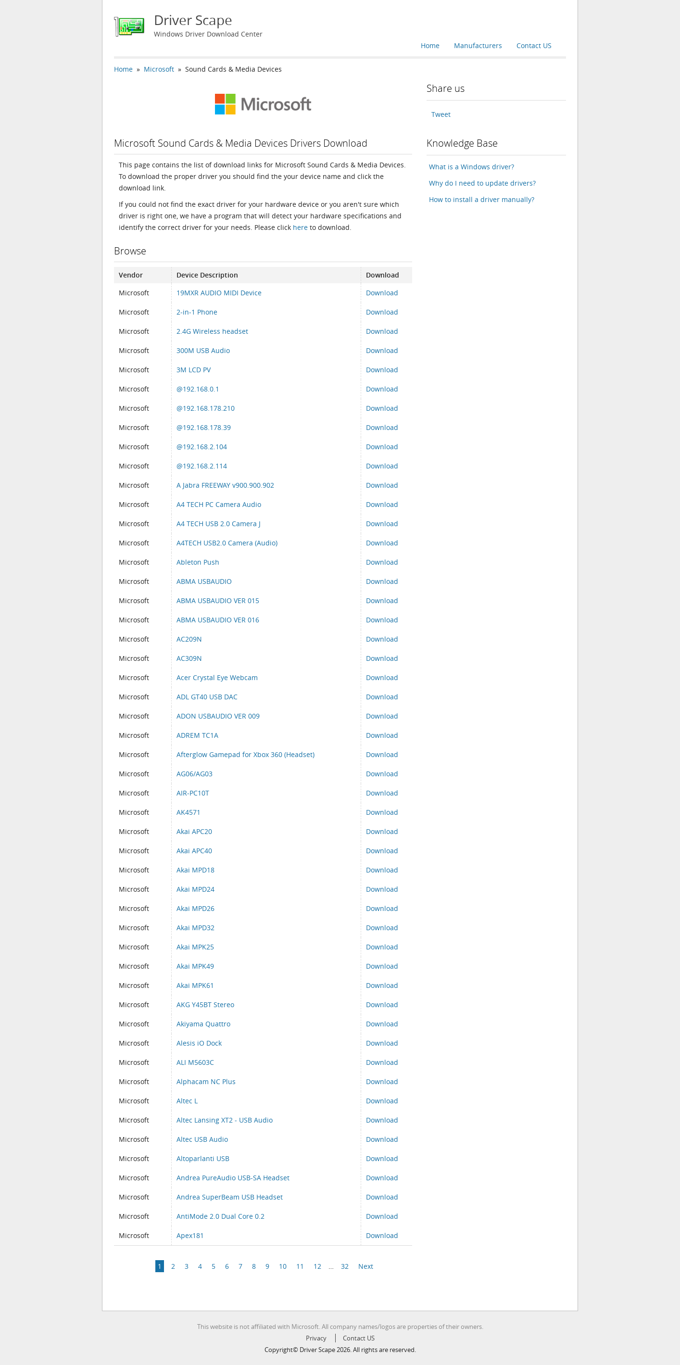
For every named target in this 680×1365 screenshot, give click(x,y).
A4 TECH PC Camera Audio (218, 504)
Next (365, 1266)
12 (317, 1266)
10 (283, 1266)
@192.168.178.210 (205, 408)
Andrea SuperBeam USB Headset (229, 1196)
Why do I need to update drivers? (482, 183)
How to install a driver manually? (481, 199)
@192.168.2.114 (201, 465)
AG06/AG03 (194, 773)
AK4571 (188, 812)
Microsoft (159, 69)
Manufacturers (478, 45)
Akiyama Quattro (203, 1023)
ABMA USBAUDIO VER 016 (217, 619)
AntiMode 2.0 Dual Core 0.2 (220, 1216)
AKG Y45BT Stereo (205, 1004)
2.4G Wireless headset (212, 331)
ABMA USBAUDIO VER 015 (217, 600)
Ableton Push (197, 562)
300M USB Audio (203, 350)
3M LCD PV (193, 369)
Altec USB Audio (202, 1139)
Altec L (187, 1100)
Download (382, 292)
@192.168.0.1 (197, 388)
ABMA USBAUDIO (204, 581)
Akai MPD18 (195, 869)
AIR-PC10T (192, 792)
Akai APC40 (194, 850)
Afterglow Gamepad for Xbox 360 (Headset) (245, 754)
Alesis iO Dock (199, 1043)
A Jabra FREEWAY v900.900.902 (225, 485)
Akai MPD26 (195, 908)
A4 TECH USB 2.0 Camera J (218, 523)
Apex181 (190, 1235)
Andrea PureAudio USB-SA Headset (233, 1177)
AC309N (189, 658)
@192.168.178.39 (203, 427)
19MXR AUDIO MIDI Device (219, 292)
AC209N (189, 639)
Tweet (441, 114)
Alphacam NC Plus (206, 1081)
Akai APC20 (194, 831)
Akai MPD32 (195, 927)
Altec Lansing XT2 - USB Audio (224, 1120)
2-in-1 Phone (196, 311)
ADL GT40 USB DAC (207, 696)
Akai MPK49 (195, 966)
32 (345, 1266)
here (300, 227)
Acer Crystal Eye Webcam (217, 677)
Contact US (534, 45)
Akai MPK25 (195, 946)
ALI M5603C (195, 1062)
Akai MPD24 (195, 889)
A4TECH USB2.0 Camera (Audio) (226, 542)
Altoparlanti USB (202, 1158)
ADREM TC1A (197, 735)
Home (430, 45)
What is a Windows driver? (471, 166)
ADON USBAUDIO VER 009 (218, 715)
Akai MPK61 (195, 985)
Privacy (316, 1338)
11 (300, 1266)
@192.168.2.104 (201, 446)
